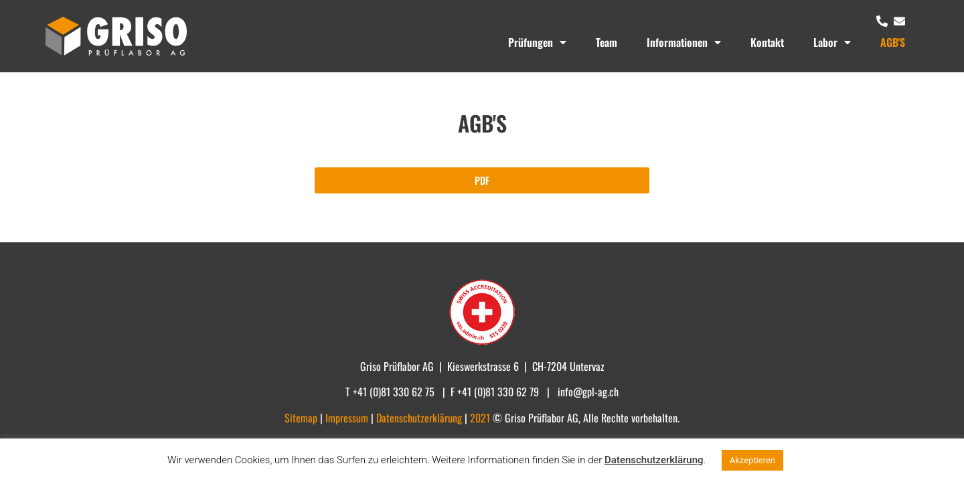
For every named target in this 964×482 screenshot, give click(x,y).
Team (606, 42)
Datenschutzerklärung (654, 460)
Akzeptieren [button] (752, 460)
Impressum (348, 418)
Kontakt (767, 42)
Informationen (684, 42)
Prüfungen (537, 42)
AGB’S (892, 42)
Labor (832, 42)
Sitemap (302, 418)
